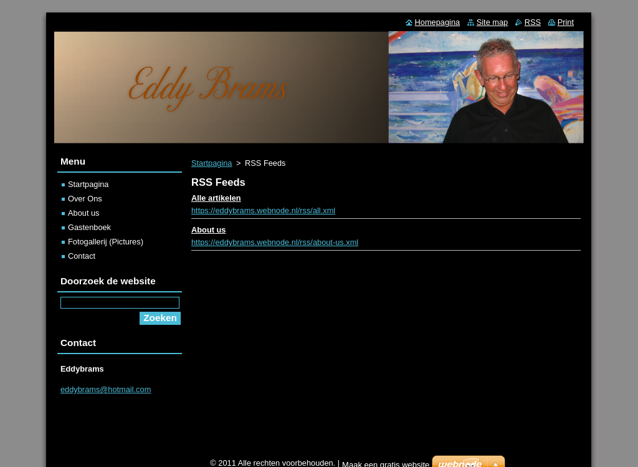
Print (566, 22)
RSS (533, 22)
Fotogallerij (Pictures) (105, 241)
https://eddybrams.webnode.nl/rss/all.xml (263, 210)
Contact (81, 256)
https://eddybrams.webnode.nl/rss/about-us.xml (274, 242)
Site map (492, 22)
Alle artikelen (216, 198)
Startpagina (211, 163)
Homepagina (437, 22)
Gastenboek (89, 227)
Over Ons (85, 198)
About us (208, 229)
